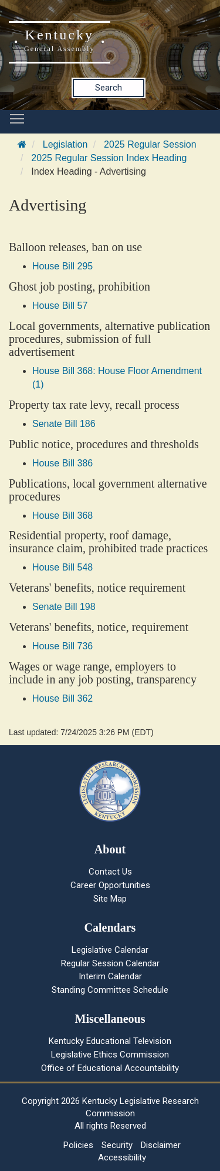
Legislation (65, 144)
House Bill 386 (62, 463)
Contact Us (110, 871)
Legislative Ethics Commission (110, 1054)
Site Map (110, 898)
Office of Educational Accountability (110, 1068)
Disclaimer (161, 1145)
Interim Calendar (110, 976)
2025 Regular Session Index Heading (109, 158)
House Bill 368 (62, 516)
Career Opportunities (110, 885)
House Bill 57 (59, 306)
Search (108, 87)
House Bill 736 (62, 646)
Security (117, 1145)
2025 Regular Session (150, 144)
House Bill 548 (62, 567)
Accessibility (122, 1157)
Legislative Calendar (110, 950)
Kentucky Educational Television (110, 1041)
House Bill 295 (62, 266)
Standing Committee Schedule (110, 990)
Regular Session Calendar (110, 963)
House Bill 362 (62, 698)
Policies (78, 1145)
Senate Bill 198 (64, 607)
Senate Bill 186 (64, 424)
